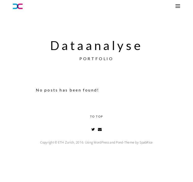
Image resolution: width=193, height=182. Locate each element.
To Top (96, 116)
